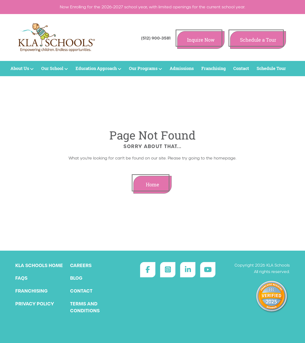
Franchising (213, 68)
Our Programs (145, 68)
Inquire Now (201, 40)
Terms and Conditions (85, 307)
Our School (54, 68)
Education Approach (98, 68)
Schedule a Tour (258, 40)
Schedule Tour (271, 68)
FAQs (21, 278)
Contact (241, 68)
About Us (22, 68)
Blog (76, 278)
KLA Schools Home (39, 265)
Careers (81, 265)
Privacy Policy (34, 304)
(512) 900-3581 (156, 38)
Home (152, 184)
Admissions (182, 68)
